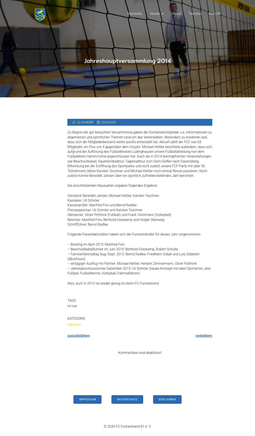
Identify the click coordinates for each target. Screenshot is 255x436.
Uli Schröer (82, 123)
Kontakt (215, 14)
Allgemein (74, 325)
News (176, 14)
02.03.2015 (106, 123)
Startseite (134, 14)
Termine (195, 14)
